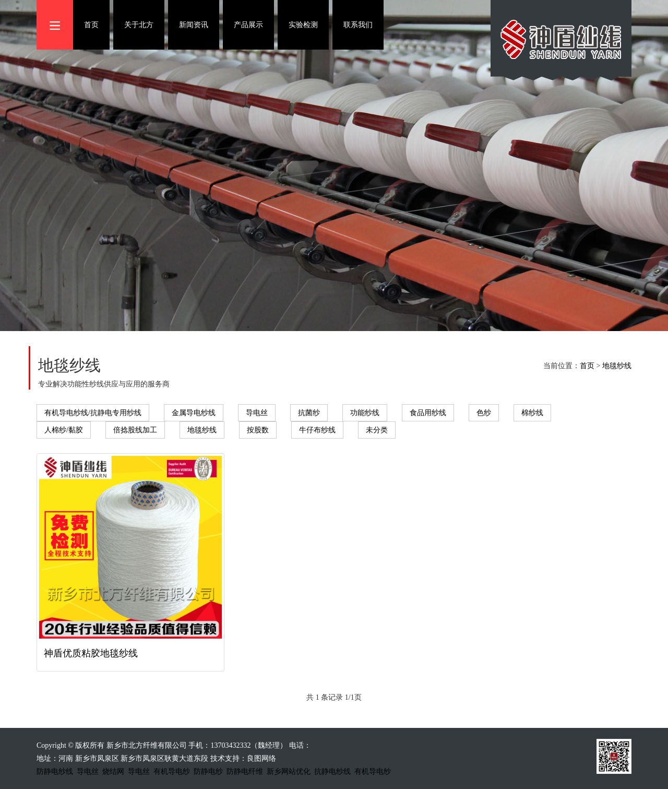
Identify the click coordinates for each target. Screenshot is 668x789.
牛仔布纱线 (317, 430)
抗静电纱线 (332, 771)
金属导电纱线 (194, 413)
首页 (91, 25)
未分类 (377, 430)
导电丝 (257, 413)
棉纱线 (532, 413)
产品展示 (248, 25)
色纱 (483, 413)
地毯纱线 (616, 366)
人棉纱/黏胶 (63, 430)
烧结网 (113, 771)
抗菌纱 (309, 413)
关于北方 (138, 25)
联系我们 (358, 25)
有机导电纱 (171, 771)
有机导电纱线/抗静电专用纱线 (92, 413)
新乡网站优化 (289, 771)
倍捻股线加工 (135, 430)
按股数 (258, 430)
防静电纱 (208, 771)
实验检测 (303, 25)
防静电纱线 (55, 771)
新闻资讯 (193, 25)
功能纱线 (364, 413)
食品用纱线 (428, 413)
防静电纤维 (244, 771)
